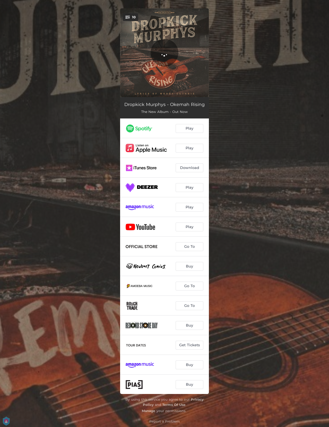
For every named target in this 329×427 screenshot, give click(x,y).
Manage (148, 411)
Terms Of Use (174, 405)
